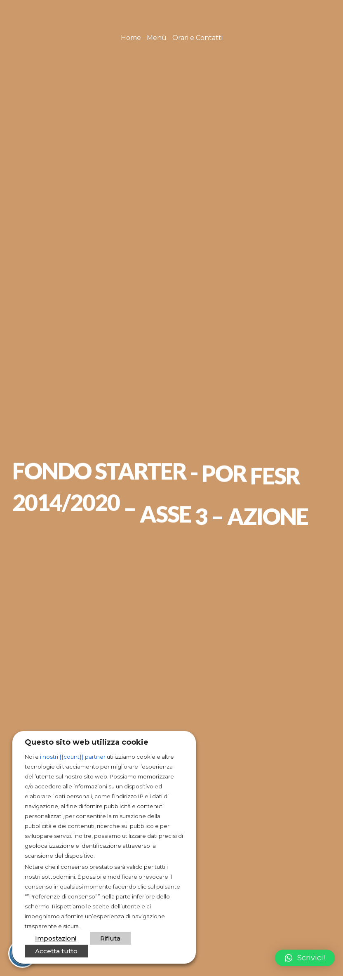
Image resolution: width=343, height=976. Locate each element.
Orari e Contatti (197, 38)
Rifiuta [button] (110, 938)
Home (131, 38)
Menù (157, 38)
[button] (305, 958)
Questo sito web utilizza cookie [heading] (86, 742)
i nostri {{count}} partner (73, 756)
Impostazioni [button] (55, 938)
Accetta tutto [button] (56, 951)
